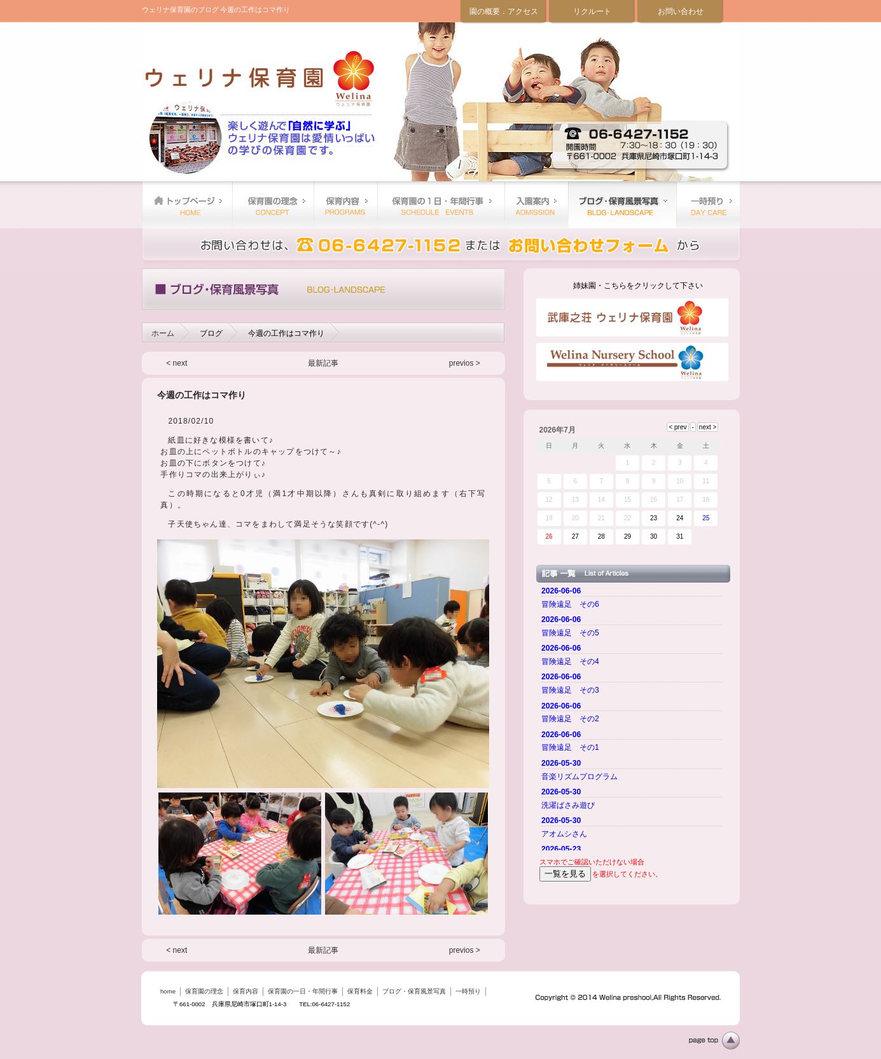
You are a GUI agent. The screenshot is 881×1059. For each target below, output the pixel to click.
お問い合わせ (681, 11)
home (187, 204)
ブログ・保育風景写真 (622, 204)
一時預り (708, 204)
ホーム (162, 333)
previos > (464, 363)
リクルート (592, 11)
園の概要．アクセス (503, 11)
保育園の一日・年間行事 (440, 204)
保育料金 (536, 204)
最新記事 (323, 363)
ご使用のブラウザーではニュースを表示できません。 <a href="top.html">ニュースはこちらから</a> (633, 716)
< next (176, 363)
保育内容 (345, 204)
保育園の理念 (273, 204)
